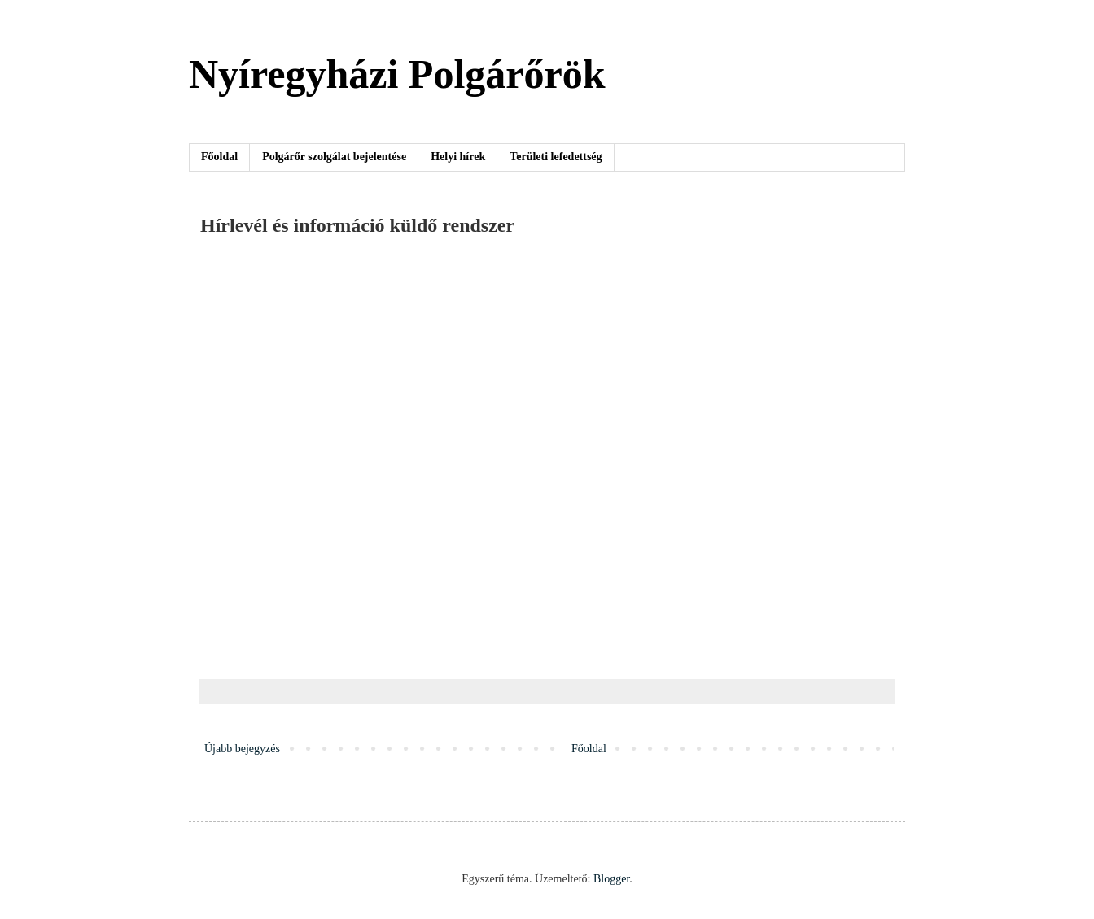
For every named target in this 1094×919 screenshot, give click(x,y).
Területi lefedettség (556, 156)
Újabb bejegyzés (242, 749)
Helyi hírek (458, 156)
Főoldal (219, 156)
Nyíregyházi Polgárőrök (397, 74)
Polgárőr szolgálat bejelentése (334, 156)
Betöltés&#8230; (460, 455)
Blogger (611, 879)
